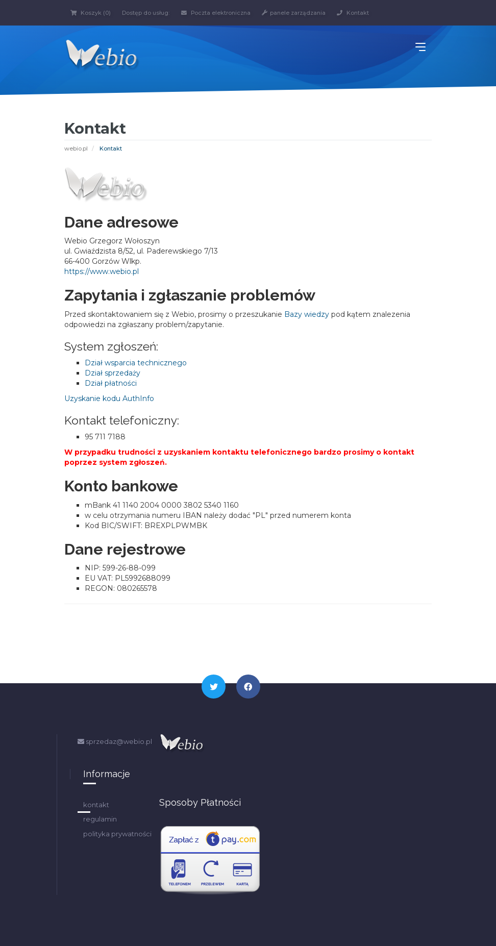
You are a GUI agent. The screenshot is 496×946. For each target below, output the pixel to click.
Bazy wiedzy (306, 313)
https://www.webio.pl (101, 271)
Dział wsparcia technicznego (136, 362)
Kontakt (359, 12)
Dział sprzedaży (112, 373)
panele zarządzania (298, 12)
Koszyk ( (90, 12)
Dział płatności (111, 383)
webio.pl (76, 148)
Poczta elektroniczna (218, 12)
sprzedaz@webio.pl (115, 741)
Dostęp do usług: (146, 12)
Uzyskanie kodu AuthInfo (109, 398)
